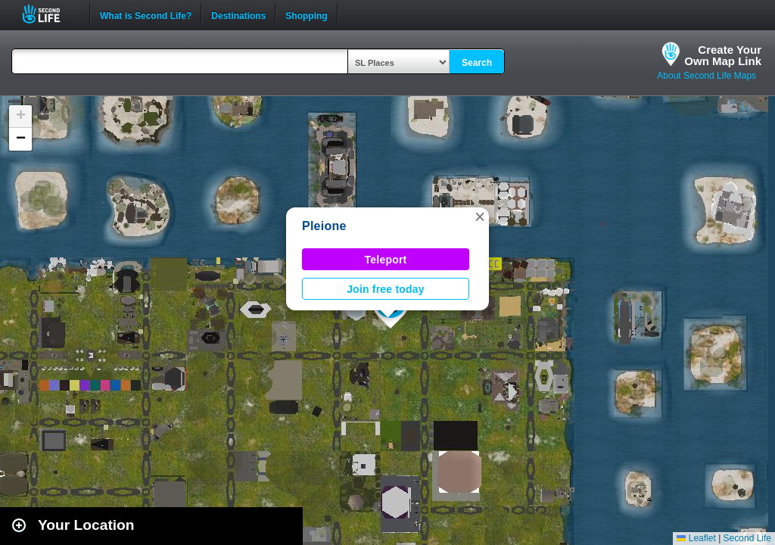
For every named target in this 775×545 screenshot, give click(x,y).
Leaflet (696, 538)
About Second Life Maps (706, 75)
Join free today (386, 289)
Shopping (306, 14)
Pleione (324, 226)
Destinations (238, 14)
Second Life (49, 14)
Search (477, 63)
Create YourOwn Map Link (722, 55)
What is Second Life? (145, 14)
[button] (480, 216)
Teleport (386, 260)
